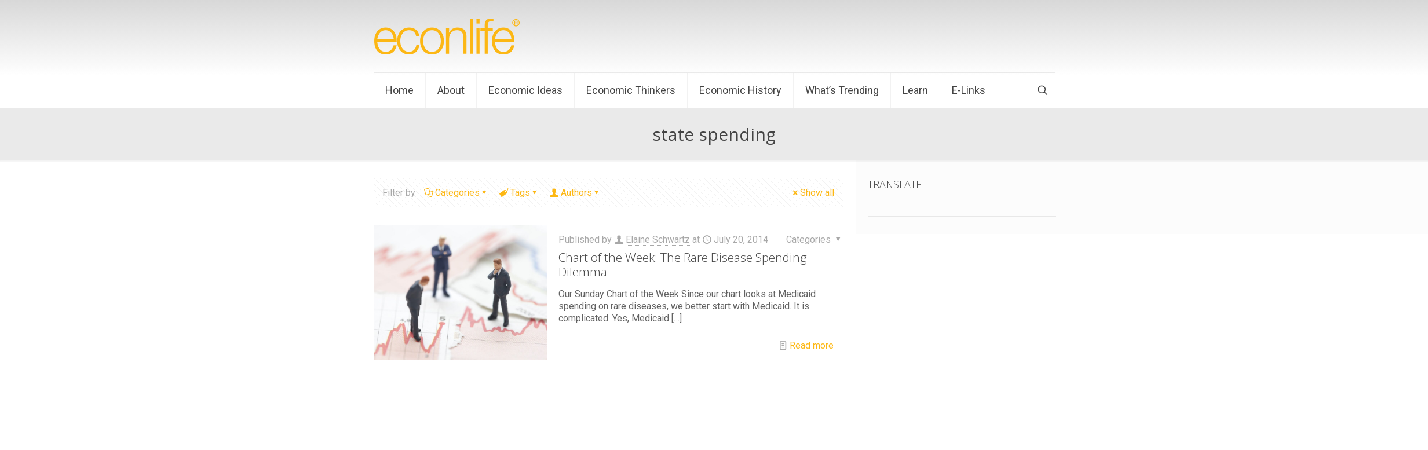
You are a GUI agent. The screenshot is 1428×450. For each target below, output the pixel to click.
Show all (812, 192)
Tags (519, 192)
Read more (812, 345)
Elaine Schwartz (658, 239)
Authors (575, 192)
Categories (456, 192)
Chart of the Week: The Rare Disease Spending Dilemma (682, 264)
